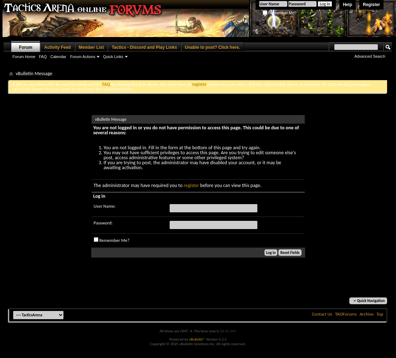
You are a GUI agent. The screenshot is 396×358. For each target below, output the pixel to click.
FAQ (43, 57)
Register (371, 4)
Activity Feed (57, 47)
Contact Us (322, 314)
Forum (25, 47)
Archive (367, 314)
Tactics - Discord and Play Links (144, 47)
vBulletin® (197, 339)
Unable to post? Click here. (212, 47)
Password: (103, 222)
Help (347, 4)
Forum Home (23, 57)
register (191, 185)
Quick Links (113, 57)
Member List (91, 47)
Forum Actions (82, 57)
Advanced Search (369, 56)
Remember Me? (280, 13)
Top (379, 314)
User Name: (105, 206)
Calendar (58, 57)
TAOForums (346, 314)
